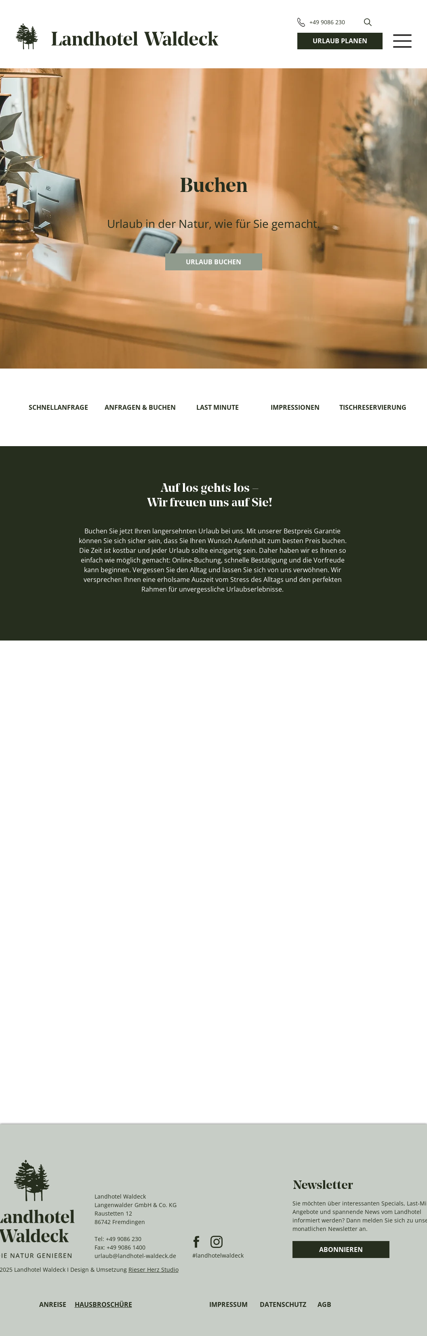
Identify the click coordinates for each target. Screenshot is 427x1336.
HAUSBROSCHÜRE (103, 1304)
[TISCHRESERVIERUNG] (373, 407)
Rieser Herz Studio (153, 1269)
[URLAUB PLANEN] (340, 41)
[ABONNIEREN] (340, 1249)
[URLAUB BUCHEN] (213, 261)
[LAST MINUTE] (218, 407)
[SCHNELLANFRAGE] (58, 407)
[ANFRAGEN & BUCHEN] (140, 407)
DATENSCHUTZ (283, 1304)
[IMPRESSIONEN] (295, 407)
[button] (368, 22)
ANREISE (52, 1304)
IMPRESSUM (228, 1304)
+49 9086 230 (123, 1239)
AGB (324, 1304)
